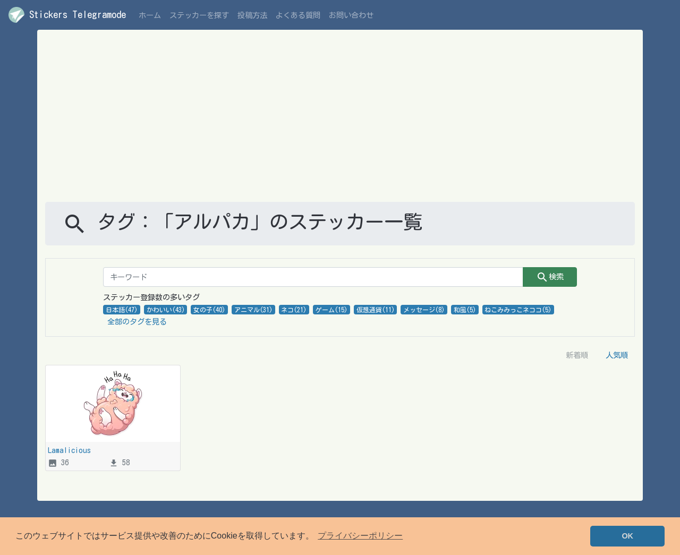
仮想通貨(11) (375, 309)
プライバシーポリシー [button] (360, 535)
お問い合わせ (351, 15)
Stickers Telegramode (67, 15)
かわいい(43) (166, 309)
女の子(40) (209, 309)
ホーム (150, 15)
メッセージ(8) (424, 309)
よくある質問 (298, 15)
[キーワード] (313, 277)
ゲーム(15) (331, 309)
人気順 (617, 355)
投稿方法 (252, 15)
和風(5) (465, 309)
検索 (550, 277)
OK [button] (627, 536)
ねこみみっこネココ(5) (517, 309)
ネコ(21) (294, 309)
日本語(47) (122, 309)
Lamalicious (69, 450)
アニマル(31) (253, 309)
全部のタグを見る (137, 322)
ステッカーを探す (199, 15)
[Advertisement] (340, 122)
